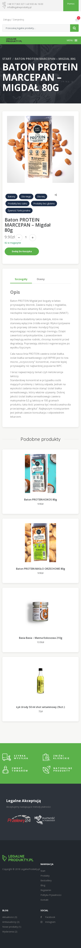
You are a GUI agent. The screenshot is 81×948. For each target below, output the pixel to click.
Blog (42, 885)
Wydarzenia (8, 931)
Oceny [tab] (41, 279)
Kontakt (44, 899)
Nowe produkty (10, 926)
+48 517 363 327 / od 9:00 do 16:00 (25, 3)
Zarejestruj (18, 19)
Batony (11, 196)
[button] (70, 40)
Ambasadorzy (9, 921)
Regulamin (45, 890)
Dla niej (41, 196)
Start (6, 59)
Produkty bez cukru (17, 203)
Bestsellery (46, 880)
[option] (40, 149)
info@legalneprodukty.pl (19, 7)
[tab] (21, 279)
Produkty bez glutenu (44, 203)
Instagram (47, 921)
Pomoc (71, 3)
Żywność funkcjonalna (19, 210)
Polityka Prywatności (50, 894)
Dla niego (26, 196)
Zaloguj (7, 19)
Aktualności (8, 917)
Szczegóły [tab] (21, 279)
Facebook (47, 917)
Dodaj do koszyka (22, 251)
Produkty (45, 875)
